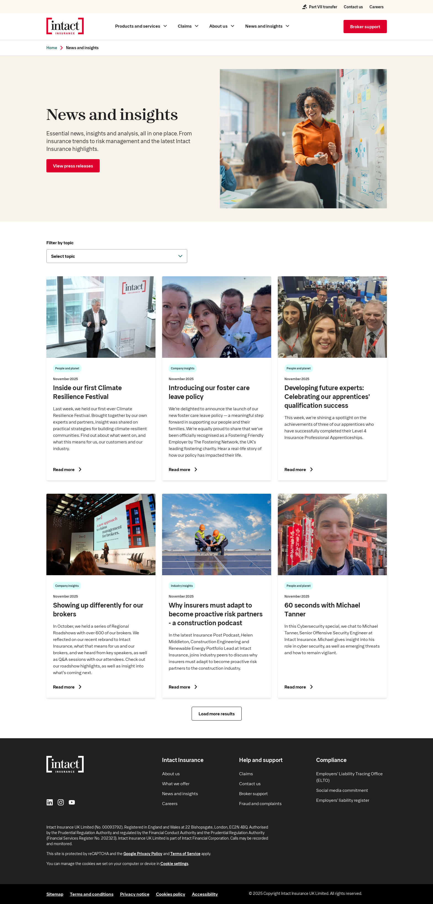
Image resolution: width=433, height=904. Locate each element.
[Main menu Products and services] (141, 26)
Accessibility (205, 894)
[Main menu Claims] (188, 26)
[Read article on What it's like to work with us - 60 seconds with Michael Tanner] (332, 596)
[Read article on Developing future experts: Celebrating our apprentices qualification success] (332, 378)
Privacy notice (134, 894)
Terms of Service (185, 853)
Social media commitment (342, 790)
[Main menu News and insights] (267, 26)
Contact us (353, 6)
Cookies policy (170, 894)
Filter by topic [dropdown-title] (60, 242)
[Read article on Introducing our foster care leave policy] (216, 378)
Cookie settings (174, 863)
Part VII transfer (319, 6)
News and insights (82, 47)
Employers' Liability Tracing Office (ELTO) (349, 777)
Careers (376, 6)
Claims (246, 773)
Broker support (253, 793)
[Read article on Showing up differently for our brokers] (100, 596)
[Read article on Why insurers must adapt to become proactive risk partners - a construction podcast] (216, 596)
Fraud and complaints (260, 803)
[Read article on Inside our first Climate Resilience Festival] (100, 378)
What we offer (175, 783)
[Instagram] (60, 803)
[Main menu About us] (221, 26)
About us (171, 773)
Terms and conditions (91, 894)
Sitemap (54, 894)
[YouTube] (71, 803)
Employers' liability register (342, 800)
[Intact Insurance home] (65, 26)
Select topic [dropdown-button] (63, 256)
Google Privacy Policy (142, 853)
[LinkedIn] (49, 803)
